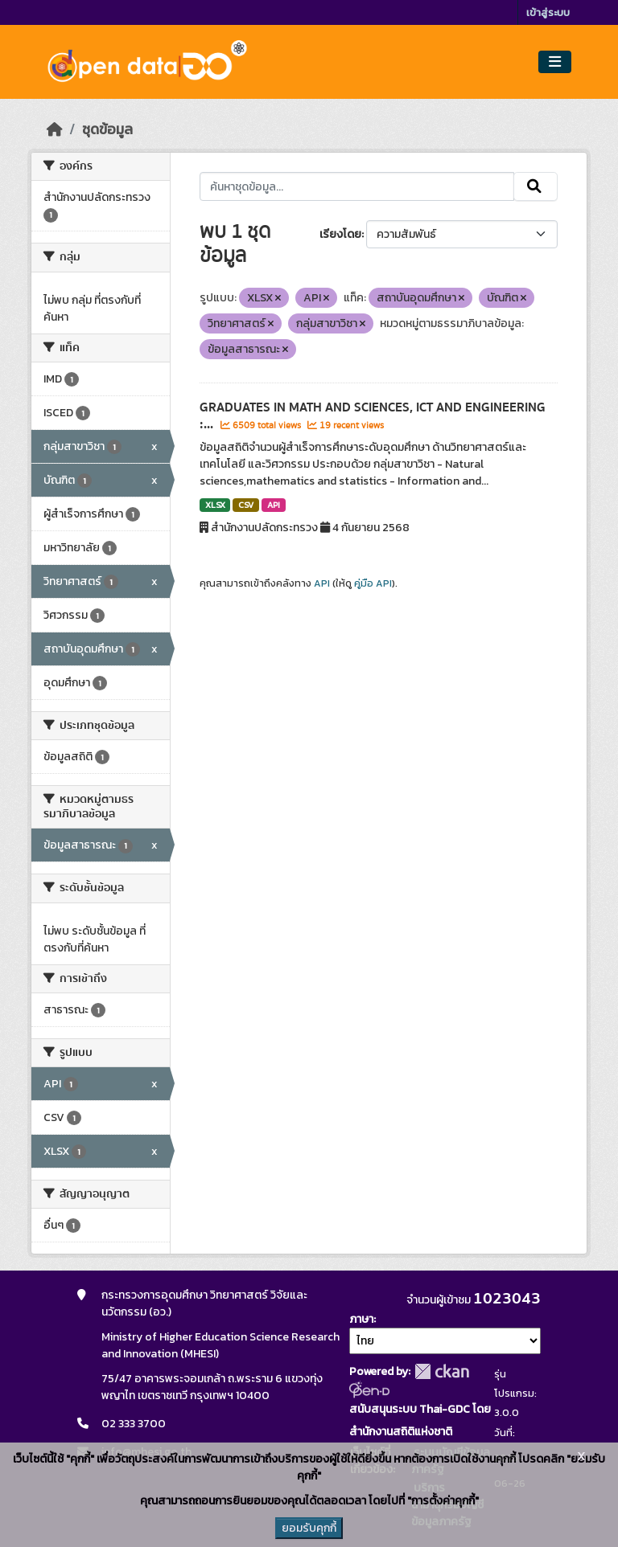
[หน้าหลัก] (55, 129)
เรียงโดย (340, 234)
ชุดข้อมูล (107, 129)
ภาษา (361, 1319)
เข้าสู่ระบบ (548, 12)
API (273, 504)
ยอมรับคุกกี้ (309, 1528)
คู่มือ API (373, 583)
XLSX (215, 504)
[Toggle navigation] (554, 62)
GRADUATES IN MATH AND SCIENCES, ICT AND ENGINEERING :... (373, 416)
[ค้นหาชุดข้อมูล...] (357, 186)
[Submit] (535, 186)
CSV (245, 504)
